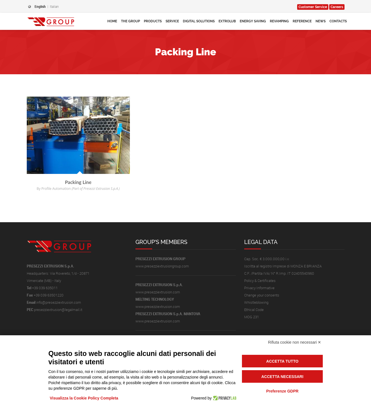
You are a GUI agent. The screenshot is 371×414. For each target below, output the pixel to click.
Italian (54, 6)
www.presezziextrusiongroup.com (162, 266)
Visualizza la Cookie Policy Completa (84, 398)
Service (313, 6)
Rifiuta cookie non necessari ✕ (294, 342)
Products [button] (153, 21)
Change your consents (261, 295)
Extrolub (227, 21)
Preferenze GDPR (282, 391)
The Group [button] (130, 21)
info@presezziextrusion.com (58, 302)
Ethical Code (254, 309)
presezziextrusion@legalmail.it (58, 309)
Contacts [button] (338, 21)
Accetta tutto (282, 361)
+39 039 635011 (45, 287)
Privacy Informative (259, 287)
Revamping (279, 21)
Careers (337, 7)
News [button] (321, 21)
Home (112, 21)
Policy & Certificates (260, 280)
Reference (302, 21)
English (40, 6)
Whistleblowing (256, 302)
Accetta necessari (282, 376)
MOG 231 (251, 316)
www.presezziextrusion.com (157, 292)
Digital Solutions (199, 21)
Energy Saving (253, 21)
